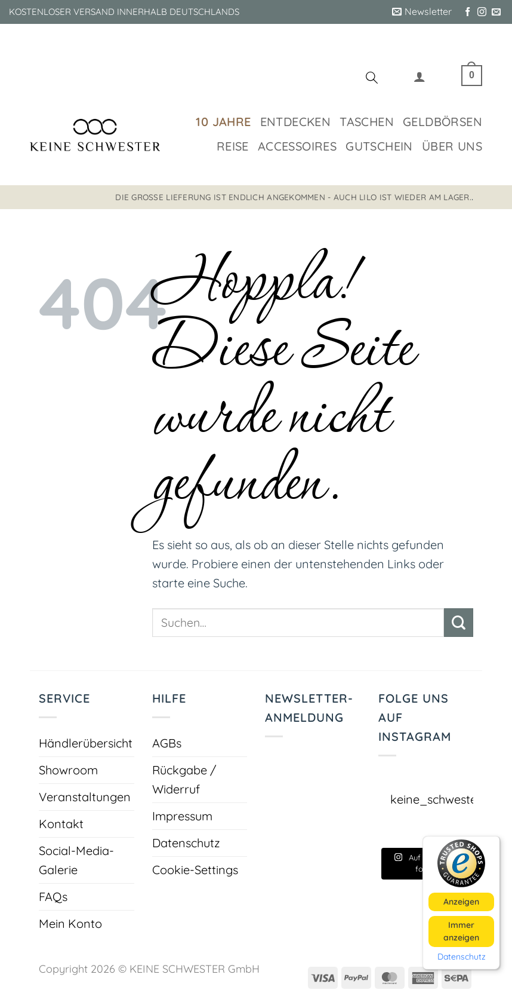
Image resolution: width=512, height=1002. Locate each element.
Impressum (182, 815)
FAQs (53, 896)
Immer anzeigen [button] (461, 931)
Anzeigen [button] (461, 901)
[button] (422, 12)
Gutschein (379, 146)
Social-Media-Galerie (76, 860)
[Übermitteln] (458, 623)
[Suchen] (372, 79)
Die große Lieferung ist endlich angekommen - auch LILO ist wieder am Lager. (293, 197)
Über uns (452, 146)
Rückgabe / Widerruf (184, 779)
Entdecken (295, 121)
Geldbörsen (442, 121)
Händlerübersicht (85, 743)
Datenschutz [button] (461, 957)
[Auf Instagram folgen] (481, 12)
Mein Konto (70, 923)
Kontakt (61, 823)
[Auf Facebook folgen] (467, 12)
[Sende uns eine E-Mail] (496, 12)
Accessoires (297, 146)
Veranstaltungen (85, 796)
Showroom (68, 769)
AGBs (166, 743)
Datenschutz (186, 842)
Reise (233, 146)
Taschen (367, 121)
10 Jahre (223, 121)
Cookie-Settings (195, 869)
